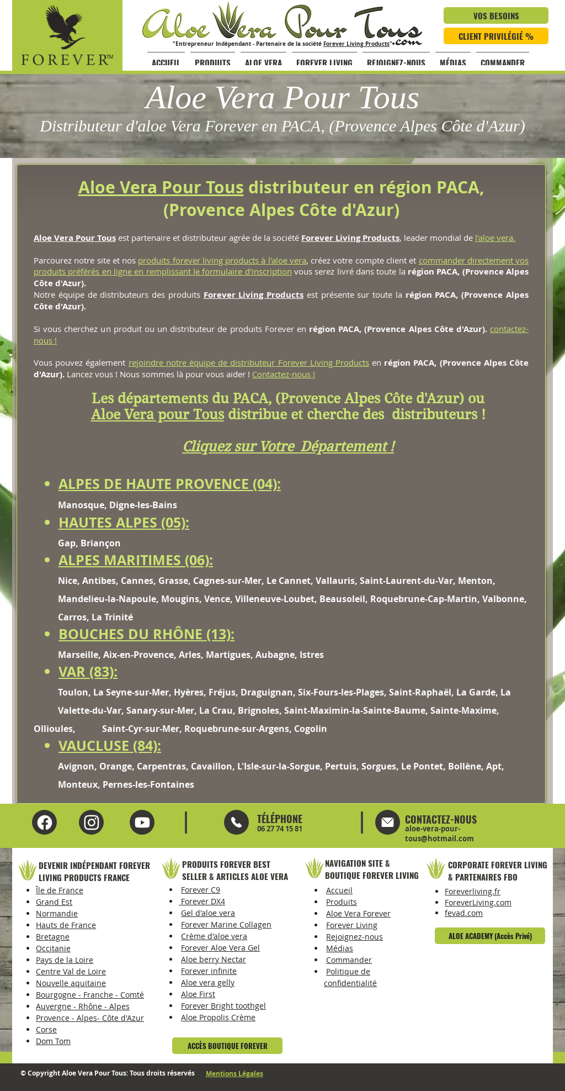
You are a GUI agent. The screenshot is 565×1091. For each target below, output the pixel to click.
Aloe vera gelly (207, 982)
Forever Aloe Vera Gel (220, 947)
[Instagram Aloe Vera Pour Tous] (142, 822)
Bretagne (53, 936)
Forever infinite (209, 971)
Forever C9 (200, 889)
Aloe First (198, 994)
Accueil (339, 890)
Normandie (57, 913)
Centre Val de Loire (71, 971)
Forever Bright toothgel (223, 1005)
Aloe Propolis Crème (218, 1017)
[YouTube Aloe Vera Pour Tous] (91, 822)
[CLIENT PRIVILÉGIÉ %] (496, 36)
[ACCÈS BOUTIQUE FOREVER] (227, 1045)
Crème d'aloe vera (214, 936)
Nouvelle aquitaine (71, 983)
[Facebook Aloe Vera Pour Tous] (44, 822)
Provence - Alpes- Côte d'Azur (90, 1018)
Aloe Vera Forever (358, 913)
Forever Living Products (356, 44)
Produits (341, 902)
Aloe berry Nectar (213, 959)
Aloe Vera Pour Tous (161, 187)
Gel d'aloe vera (208, 913)
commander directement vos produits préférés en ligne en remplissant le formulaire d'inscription (281, 266)
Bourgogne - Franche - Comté (90, 994)
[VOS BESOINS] (496, 15)
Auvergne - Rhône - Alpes (83, 1006)
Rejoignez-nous (354, 936)
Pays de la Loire (64, 960)
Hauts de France (66, 925)
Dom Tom (53, 1041)
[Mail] (236, 822)
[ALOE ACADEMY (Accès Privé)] (490, 935)
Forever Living (351, 925)
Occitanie (53, 948)
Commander (349, 960)
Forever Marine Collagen (226, 924)
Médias (339, 948)
